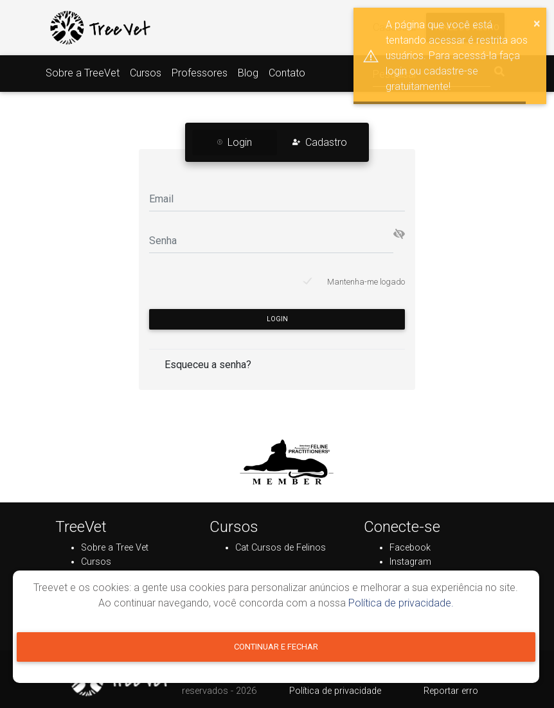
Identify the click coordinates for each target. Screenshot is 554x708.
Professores (200, 73)
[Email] (277, 198)
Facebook (410, 547)
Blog (248, 73)
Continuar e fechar (276, 646)
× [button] (537, 23)
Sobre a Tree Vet (114, 547)
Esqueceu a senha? (208, 364)
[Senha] (271, 240)
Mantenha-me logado (366, 282)
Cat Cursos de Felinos (280, 547)
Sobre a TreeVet (83, 73)
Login (277, 319)
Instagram (410, 561)
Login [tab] (234, 142)
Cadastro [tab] (319, 142)
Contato (287, 73)
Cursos (145, 73)
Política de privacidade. (401, 603)
